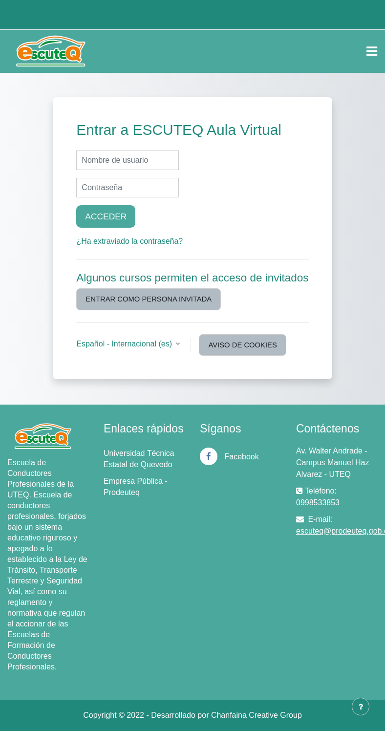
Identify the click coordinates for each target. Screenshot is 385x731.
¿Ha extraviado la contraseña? (129, 241)
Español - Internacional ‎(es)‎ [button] (125, 344)
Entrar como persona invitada (149, 299)
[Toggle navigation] (372, 51)
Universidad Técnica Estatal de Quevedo (139, 459)
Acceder (106, 216)
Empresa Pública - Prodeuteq (136, 486)
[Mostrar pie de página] (360, 706)
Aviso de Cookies (242, 345)
